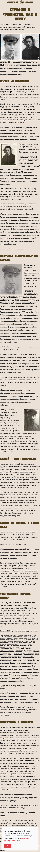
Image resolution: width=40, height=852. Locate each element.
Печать (2, 850)
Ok (7, 846)
